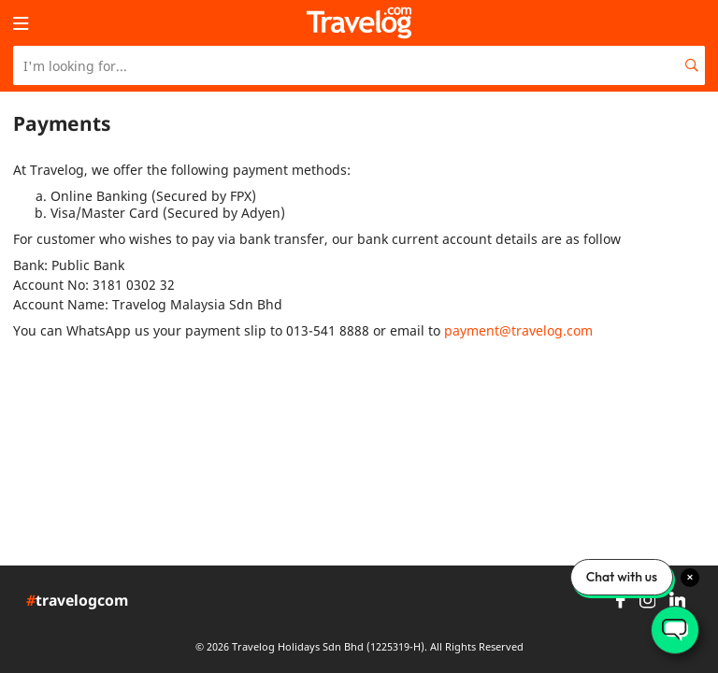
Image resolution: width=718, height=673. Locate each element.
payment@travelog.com (518, 330)
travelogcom (77, 601)
